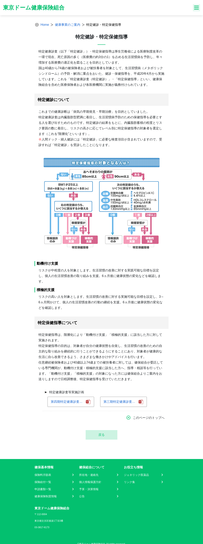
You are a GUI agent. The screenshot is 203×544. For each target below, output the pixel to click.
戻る (101, 434)
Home (44, 24)
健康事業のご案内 (67, 24)
